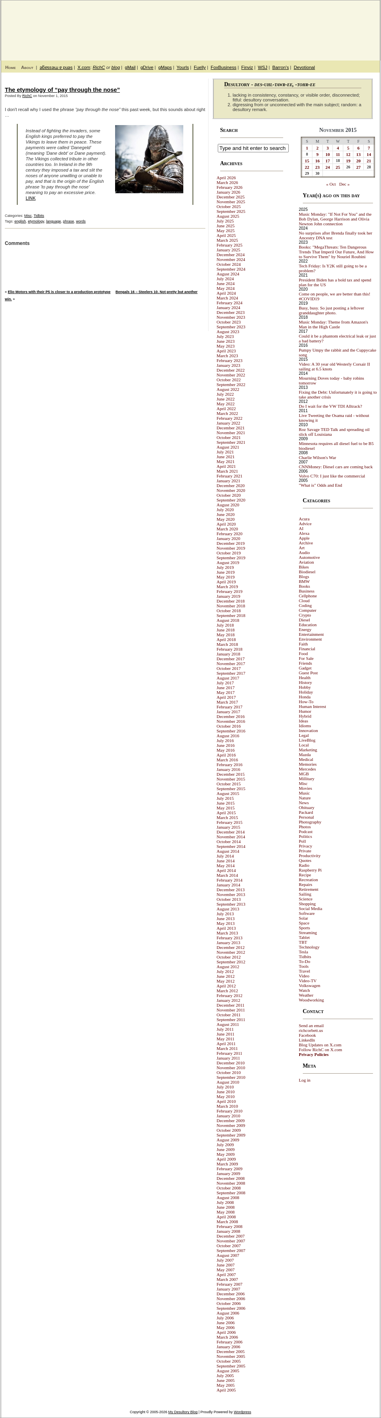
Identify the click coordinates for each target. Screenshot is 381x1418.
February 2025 (229, 245)
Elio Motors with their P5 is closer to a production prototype (59, 292)
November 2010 (231, 1067)
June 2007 (226, 1264)
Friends (305, 663)
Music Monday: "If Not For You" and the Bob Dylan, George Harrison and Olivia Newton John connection (335, 219)
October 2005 (229, 1361)
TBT (303, 942)
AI (301, 528)
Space (304, 922)
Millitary (306, 778)
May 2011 (226, 1038)
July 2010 (225, 1086)
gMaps (165, 67)
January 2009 (228, 1173)
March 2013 (227, 932)
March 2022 (227, 413)
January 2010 (228, 1115)
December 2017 (231, 658)
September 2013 (231, 904)
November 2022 (231, 374)
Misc (28, 216)
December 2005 (231, 1351)
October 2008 (229, 1187)
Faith (303, 643)
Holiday (306, 692)
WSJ (263, 67)
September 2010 (231, 1077)
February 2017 (229, 706)
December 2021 (231, 427)
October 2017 (229, 668)
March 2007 (227, 1279)
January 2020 (228, 538)
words (81, 221)
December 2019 (231, 543)
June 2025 (226, 225)
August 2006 (228, 1313)
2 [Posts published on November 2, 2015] (317, 148)
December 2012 (231, 947)
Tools (303, 966)
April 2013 (226, 928)
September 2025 (231, 211)
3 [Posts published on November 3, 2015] (327, 148)
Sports (304, 927)
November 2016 (231, 721)
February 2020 (229, 533)
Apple (304, 538)
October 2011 (229, 1014)
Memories (308, 764)
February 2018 (229, 649)
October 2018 (229, 610)
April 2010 (226, 1101)
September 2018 (231, 615)
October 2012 (229, 957)
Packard (306, 812)
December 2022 (231, 370)
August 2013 (228, 908)
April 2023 (226, 350)
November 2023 (231, 317)
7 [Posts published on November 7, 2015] (369, 148)
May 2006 (226, 1327)
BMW (304, 581)
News (304, 802)
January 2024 (228, 307)
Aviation (306, 562)
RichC (99, 67)
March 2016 (227, 759)
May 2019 (226, 576)
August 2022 (228, 389)
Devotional (304, 67)
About (27, 67)
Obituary (306, 807)
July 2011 (225, 1029)
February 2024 (229, 302)
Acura (304, 518)
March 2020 (227, 528)
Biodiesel (307, 571)
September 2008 (231, 1192)
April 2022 (226, 408)
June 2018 (226, 629)
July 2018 (225, 625)
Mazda (305, 754)
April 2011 (226, 1043)
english (20, 221)
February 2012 (229, 995)
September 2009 (231, 1135)
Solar (303, 918)
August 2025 (228, 216)
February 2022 (229, 418)
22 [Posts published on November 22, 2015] (307, 167)
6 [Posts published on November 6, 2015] (358, 148)
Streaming (308, 932)
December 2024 (231, 254)
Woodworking (311, 999)
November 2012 (231, 952)
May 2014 (226, 865)
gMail (130, 67)
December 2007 (231, 1236)
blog (115, 67)
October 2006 (229, 1303)
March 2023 (227, 355)
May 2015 (226, 807)
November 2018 (231, 605)
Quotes (305, 860)
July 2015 (225, 798)
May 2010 (226, 1096)
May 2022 (226, 403)
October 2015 (229, 783)
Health (304, 677)
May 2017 (226, 692)
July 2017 (225, 682)
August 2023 (228, 331)
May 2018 (226, 634)
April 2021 (226, 466)
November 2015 (231, 779)
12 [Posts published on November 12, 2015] (348, 154)
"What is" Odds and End (320, 485)
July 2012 (225, 971)
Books (304, 586)
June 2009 (226, 1149)
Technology (309, 947)
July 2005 (225, 1375)
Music (304, 793)
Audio (304, 552)
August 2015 (228, 793)
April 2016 (226, 754)
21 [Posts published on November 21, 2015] (369, 160)
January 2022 (228, 423)
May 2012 (226, 981)
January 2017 (228, 711)
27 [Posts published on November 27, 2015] (358, 167)
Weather (306, 995)
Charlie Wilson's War (317, 457)
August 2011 (228, 1024)
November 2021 (231, 432)
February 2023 (229, 360)
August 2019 (228, 562)
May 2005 (226, 1385)
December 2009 (231, 1120)
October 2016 (229, 726)
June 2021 (226, 456)
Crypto (305, 615)
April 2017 (226, 697)
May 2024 (226, 288)
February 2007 (229, 1284)
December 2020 (231, 485)
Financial (307, 648)
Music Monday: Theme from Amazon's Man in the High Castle (333, 324)
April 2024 (226, 293)
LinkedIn (307, 1040)
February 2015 (229, 822)
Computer (307, 610)
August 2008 (228, 1197)
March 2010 (227, 1106)
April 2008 (226, 1216)
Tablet (304, 937)
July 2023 (225, 336)
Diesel (304, 619)
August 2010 (228, 1082)
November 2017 (231, 663)
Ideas (303, 720)
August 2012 (228, 966)
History (305, 682)
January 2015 (228, 827)
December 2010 (231, 1062)
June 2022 (226, 398)
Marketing (308, 749)
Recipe (305, 874)
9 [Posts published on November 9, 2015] (317, 154)
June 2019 (226, 572)
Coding (305, 605)
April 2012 (226, 985)
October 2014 (229, 841)
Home (10, 67)
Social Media (310, 908)
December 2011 (231, 1005)
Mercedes (307, 769)
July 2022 (225, 394)
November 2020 (231, 490)
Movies (305, 788)
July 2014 (225, 856)
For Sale (306, 658)
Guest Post (308, 672)
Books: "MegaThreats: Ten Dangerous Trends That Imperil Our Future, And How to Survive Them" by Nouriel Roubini (336, 252)
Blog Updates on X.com (320, 1044)
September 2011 (231, 1019)
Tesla (303, 951)
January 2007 (228, 1289)
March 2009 (227, 1163)
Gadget (305, 668)
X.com (83, 67)
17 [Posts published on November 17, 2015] (328, 160)
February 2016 (229, 764)
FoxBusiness (223, 67)
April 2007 (226, 1274)
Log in (304, 1080)
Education (308, 624)
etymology (36, 221)
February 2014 (229, 880)
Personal (306, 817)
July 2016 (225, 740)
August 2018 (228, 620)
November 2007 (231, 1240)
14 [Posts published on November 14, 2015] (369, 154)
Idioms (305, 725)
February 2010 (229, 1111)
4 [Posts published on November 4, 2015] (338, 148)
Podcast (305, 831)
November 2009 (231, 1125)
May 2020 (226, 519)
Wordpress (242, 1412)
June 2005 (226, 1380)
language (53, 221)
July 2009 (225, 1144)
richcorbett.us (311, 1030)
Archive (306, 542)
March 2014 (227, 875)
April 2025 (226, 235)
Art (302, 547)
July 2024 (225, 278)
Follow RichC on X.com (320, 1049)
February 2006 (229, 1341)
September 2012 (231, 961)
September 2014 (231, 846)
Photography (310, 821)
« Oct (331, 184)
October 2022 (229, 379)
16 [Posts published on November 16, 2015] (317, 160)
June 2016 (226, 745)
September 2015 (231, 788)
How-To (306, 701)
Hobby (305, 687)
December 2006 (231, 1293)
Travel (304, 971)
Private (305, 850)
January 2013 (228, 942)
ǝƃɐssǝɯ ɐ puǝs (56, 67)
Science (305, 898)
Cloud (304, 600)
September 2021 (231, 442)
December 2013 (231, 889)
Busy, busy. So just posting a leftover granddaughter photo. (331, 310)
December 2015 (231, 774)
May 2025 (226, 230)
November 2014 (231, 836)
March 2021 (227, 471)
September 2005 (231, 1365)
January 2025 (228, 249)
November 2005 (231, 1356)
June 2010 (226, 1091)
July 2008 (225, 1202)
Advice (305, 523)
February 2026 (229, 187)
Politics (305, 836)
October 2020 (229, 495)
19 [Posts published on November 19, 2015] (348, 160)
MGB (304, 773)
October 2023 (229, 322)
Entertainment (311, 634)
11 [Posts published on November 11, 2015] (338, 154)
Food (303, 653)
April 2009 (226, 1159)
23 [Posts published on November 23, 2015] (317, 167)
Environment (310, 639)
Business (306, 591)
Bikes (304, 566)
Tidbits (39, 216)
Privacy (305, 846)
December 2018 (231, 601)
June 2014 (226, 860)
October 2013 (229, 899)
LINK (31, 198)
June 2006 (226, 1322)
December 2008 (231, 1178)
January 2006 (228, 1346)
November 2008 (231, 1183)
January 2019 (228, 596)
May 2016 (226, 750)
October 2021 (229, 437)
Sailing (305, 894)
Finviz (247, 67)
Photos (305, 826)
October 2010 (229, 1072)
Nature (305, 797)
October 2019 (229, 552)
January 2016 (228, 769)
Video (304, 975)
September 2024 (231, 269)
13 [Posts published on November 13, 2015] (358, 154)
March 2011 (227, 1048)
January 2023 (228, 365)
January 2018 (228, 653)
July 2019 (225, 567)
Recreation (308, 879)
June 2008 (226, 1207)
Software (307, 913)
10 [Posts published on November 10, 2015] (328, 154)
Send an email (311, 1025)
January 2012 (228, 1000)
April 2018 (226, 639)
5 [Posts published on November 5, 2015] (348, 148)
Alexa (304, 533)
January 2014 (228, 884)
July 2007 (225, 1260)
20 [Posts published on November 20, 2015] (358, 160)
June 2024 (226, 283)
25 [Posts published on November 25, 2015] (338, 167)
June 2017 (226, 687)
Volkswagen (309, 985)
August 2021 (228, 447)
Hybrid (305, 716)
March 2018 (227, 644)
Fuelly (200, 67)
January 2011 (228, 1058)
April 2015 (226, 812)
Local (304, 744)
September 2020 (231, 500)
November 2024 (231, 259)
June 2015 (226, 803)
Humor (305, 711)
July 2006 (225, 1317)
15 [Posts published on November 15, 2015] (307, 160)
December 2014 (231, 831)
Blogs (304, 576)
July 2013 (225, 913)
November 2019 (231, 548)
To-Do (304, 961)
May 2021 (226, 461)
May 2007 (226, 1269)
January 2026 (228, 192)
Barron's (280, 67)
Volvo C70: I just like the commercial (332, 475)
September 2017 (231, 673)
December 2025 (231, 196)
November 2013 (231, 894)
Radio (304, 865)
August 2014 (228, 851)
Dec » (344, 184)
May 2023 (226, 346)
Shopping (307, 903)
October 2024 (229, 264)
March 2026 (227, 182)
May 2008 (226, 1212)
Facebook (307, 1035)
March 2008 (227, 1221)
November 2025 (231, 201)
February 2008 (229, 1226)
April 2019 (226, 581)
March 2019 (227, 586)
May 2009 (226, 1154)
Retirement (308, 889)
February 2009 (229, 1168)
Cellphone (308, 595)
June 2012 (226, 976)
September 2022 (231, 384)
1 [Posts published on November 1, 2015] (307, 148)
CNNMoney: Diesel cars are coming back (336, 466)
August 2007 (228, 1255)
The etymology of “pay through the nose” (62, 90)
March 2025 (227, 240)
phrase (68, 221)
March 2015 (227, 817)
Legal (304, 735)
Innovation (308, 730)
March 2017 (227, 702)
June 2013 (226, 918)
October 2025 (229, 206)
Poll (302, 841)
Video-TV (308, 980)
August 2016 (228, 735)
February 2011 (229, 1053)
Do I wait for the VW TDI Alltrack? (330, 406)
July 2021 (225, 451)
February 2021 (229, 475)
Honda (304, 696)
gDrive (146, 67)
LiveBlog (307, 740)
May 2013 (226, 923)
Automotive (309, 557)
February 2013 (229, 937)
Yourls (182, 67)
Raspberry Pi (310, 870)
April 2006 (226, 1332)
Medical (306, 759)
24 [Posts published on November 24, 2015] (328, 167)
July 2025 (225, 220)
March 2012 (227, 990)
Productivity (309, 855)
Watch (304, 990)
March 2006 (227, 1337)
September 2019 (231, 557)
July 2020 (225, 509)
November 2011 (231, 1009)
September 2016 (231, 730)
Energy (305, 629)
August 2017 (228, 678)
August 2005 (228, 1370)
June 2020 (226, 514)
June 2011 (226, 1034)
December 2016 (231, 716)
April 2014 (226, 870)
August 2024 (228, 273)
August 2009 (228, 1139)
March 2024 (227, 297)
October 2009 (229, 1130)
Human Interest (312, 706)
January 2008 (228, 1231)
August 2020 (228, 504)
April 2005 (226, 1390)
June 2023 (226, 341)
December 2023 (231, 312)
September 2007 (231, 1250)
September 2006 (231, 1308)
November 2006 (231, 1298)
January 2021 (228, 480)
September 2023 (231, 326)
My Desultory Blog (302, 26)
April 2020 (226, 524)
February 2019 (229, 591)
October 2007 (229, 1245)
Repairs (305, 884)
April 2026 (226, 177)
